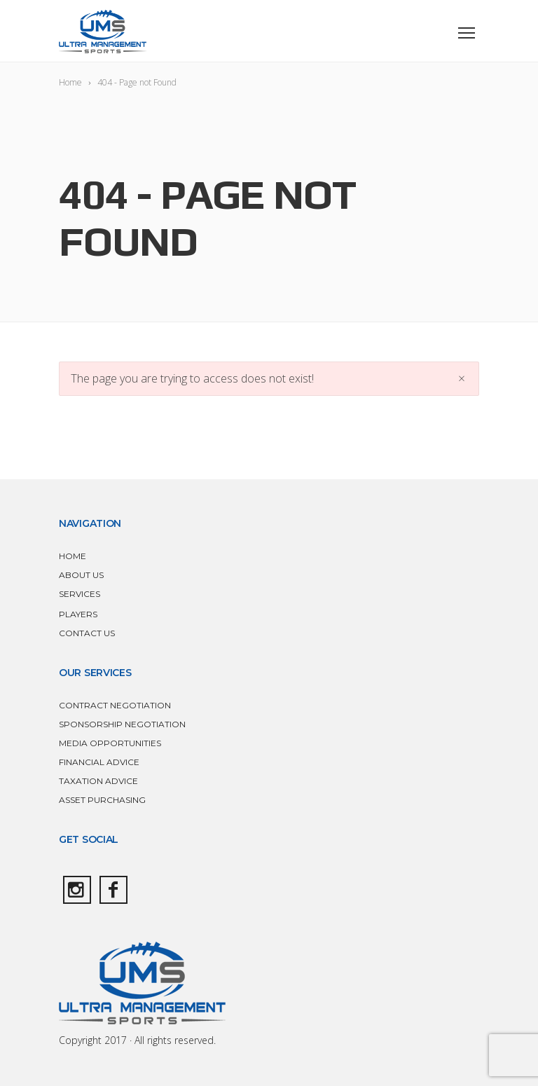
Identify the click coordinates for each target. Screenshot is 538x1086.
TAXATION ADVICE (98, 781)
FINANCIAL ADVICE (99, 762)
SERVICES (79, 594)
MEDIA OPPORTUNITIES (110, 743)
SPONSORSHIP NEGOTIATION (122, 724)
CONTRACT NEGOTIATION (115, 705)
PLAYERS (78, 614)
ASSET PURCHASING (102, 800)
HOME (72, 556)
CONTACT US (87, 633)
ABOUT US (81, 575)
